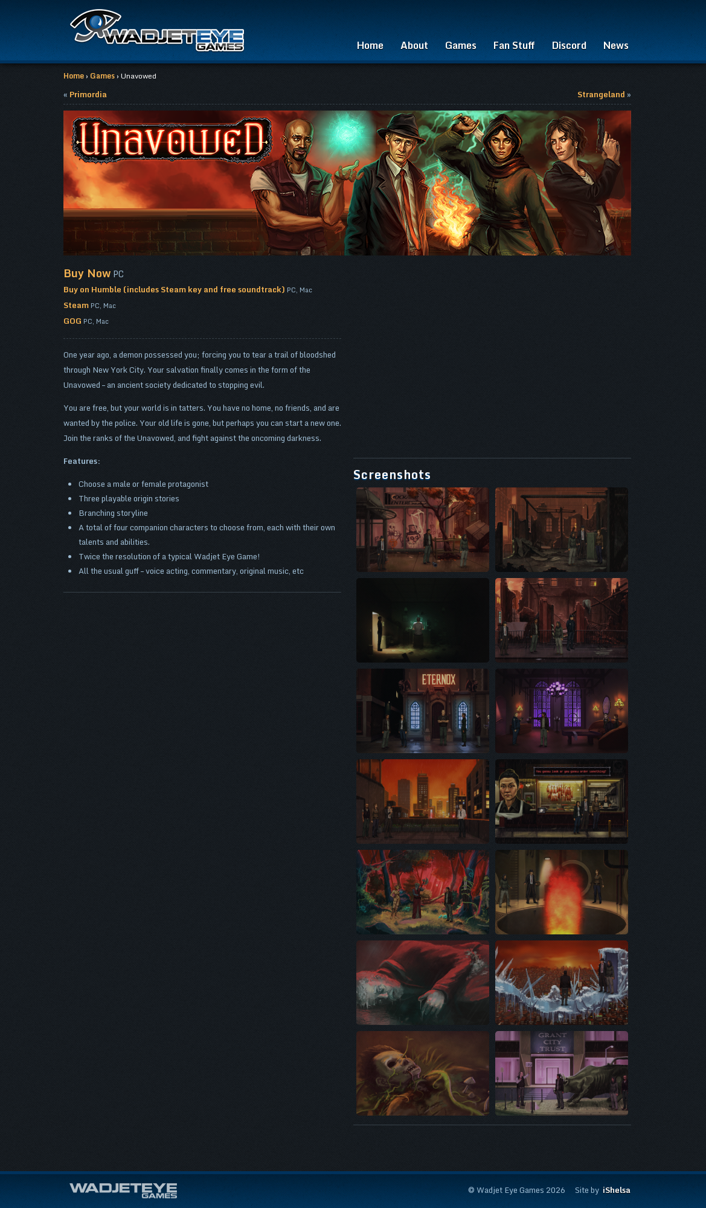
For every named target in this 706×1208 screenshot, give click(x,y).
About (414, 45)
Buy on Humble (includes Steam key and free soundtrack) (174, 289)
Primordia (88, 94)
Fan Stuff (514, 45)
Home (370, 45)
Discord (569, 45)
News (616, 45)
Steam (76, 305)
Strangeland (601, 94)
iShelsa (617, 1190)
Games (461, 45)
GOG (72, 320)
